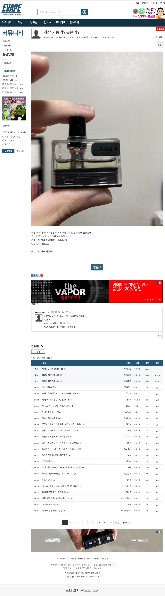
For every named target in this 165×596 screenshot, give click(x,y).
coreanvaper (39, 312)
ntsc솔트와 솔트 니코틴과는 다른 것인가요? (61, 486)
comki (128, 430)
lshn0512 (48, 37)
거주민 (128, 480)
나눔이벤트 (7, 45)
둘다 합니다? (10, 144)
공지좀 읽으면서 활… (11, 76)
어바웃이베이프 (63, 558)
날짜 (137, 363)
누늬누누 (127, 418)
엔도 (129, 504)
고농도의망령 (126, 498)
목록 (159, 45)
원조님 (128, 406)
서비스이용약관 (93, 558)
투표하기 (8, 151)
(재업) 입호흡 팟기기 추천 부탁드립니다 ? (60, 430)
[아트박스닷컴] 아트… (12, 88)
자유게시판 (7, 50)
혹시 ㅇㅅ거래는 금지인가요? (55, 400)
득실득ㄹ (127, 387)
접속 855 (145, 3)
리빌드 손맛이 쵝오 (12, 137)
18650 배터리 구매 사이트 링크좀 (57, 406)
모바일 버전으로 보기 (82, 590)
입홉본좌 (127, 474)
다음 (117, 523)
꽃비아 (128, 393)
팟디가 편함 (9, 140)
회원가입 (154, 3)
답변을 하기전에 (51, 375)
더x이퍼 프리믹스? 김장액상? (55, 492)
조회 (147, 363)
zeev (129, 400)
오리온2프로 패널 (50, 504)
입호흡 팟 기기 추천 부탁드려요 (56, 455)
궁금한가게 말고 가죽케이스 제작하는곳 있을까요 (63, 424)
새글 (137, 3)
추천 (157, 363)
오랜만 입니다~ (9, 80)
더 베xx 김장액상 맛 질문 (53, 511)
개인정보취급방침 (78, 558)
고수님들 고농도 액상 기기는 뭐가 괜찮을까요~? (61, 443)
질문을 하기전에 (51, 381)
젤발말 (128, 492)
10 (110, 523)
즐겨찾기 (74, 22)
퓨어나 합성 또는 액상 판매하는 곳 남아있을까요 (63, 467)
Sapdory (127, 449)
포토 (4, 59)
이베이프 (127, 369)
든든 (129, 467)
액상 (20, 22)
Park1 (128, 437)
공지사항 (6, 41)
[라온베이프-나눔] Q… (12, 84)
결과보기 (20, 151)
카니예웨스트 (126, 511)
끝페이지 (126, 523)
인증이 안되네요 (48, 480)
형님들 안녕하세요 (51, 418)
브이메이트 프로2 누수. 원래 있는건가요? (60, 449)
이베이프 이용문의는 (52, 369)
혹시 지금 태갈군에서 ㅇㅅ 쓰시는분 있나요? (60, 393)
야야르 (128, 461)
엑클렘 (128, 443)
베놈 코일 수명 (48, 387)
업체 (47, 22)
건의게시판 (7, 63)
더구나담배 (126, 486)
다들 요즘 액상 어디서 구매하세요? (57, 498)
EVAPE (80, 576)
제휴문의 (104, 558)
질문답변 (8, 54)
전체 (38, 352)
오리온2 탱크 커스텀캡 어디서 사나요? (58, 474)
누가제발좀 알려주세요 (51, 412)
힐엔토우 (127, 412)
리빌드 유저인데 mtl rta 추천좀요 (57, 437)
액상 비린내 (48, 461)
